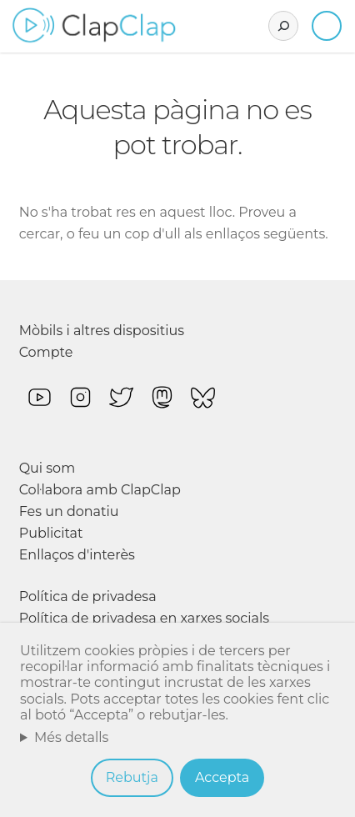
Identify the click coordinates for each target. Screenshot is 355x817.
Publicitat (51, 533)
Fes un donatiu (69, 511)
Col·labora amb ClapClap (100, 490)
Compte (46, 352)
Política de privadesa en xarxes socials (144, 618)
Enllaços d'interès (77, 555)
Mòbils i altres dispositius (101, 330)
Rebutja (132, 777)
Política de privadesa (88, 596)
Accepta (222, 777)
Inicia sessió (327, 26)
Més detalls (71, 737)
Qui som (47, 468)
